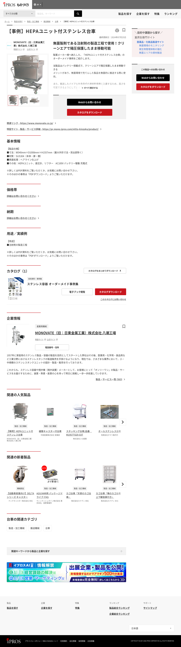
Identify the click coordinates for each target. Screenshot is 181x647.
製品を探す (125, 14)
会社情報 (72, 641)
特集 (157, 14)
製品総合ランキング (119, 608)
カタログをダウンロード (89, 112)
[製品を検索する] (78, 13)
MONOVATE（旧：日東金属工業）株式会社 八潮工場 (29, 44)
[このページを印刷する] (117, 30)
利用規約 (63, 641)
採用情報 (81, 641)
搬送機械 (34, 528)
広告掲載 (91, 641)
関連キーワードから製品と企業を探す (30, 551)
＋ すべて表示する (90, 87)
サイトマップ (150, 608)
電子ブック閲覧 (77, 291)
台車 (47, 528)
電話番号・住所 (52, 347)
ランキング (171, 14)
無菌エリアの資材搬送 (150, 52)
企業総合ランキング (119, 613)
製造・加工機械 (16, 528)
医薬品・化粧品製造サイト (150, 42)
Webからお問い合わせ (89, 102)
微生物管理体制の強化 (150, 49)
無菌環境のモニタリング (151, 45)
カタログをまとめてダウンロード (104, 270)
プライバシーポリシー (33, 641)
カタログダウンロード (110, 291)
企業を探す (143, 14)
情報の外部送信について (50, 641)
